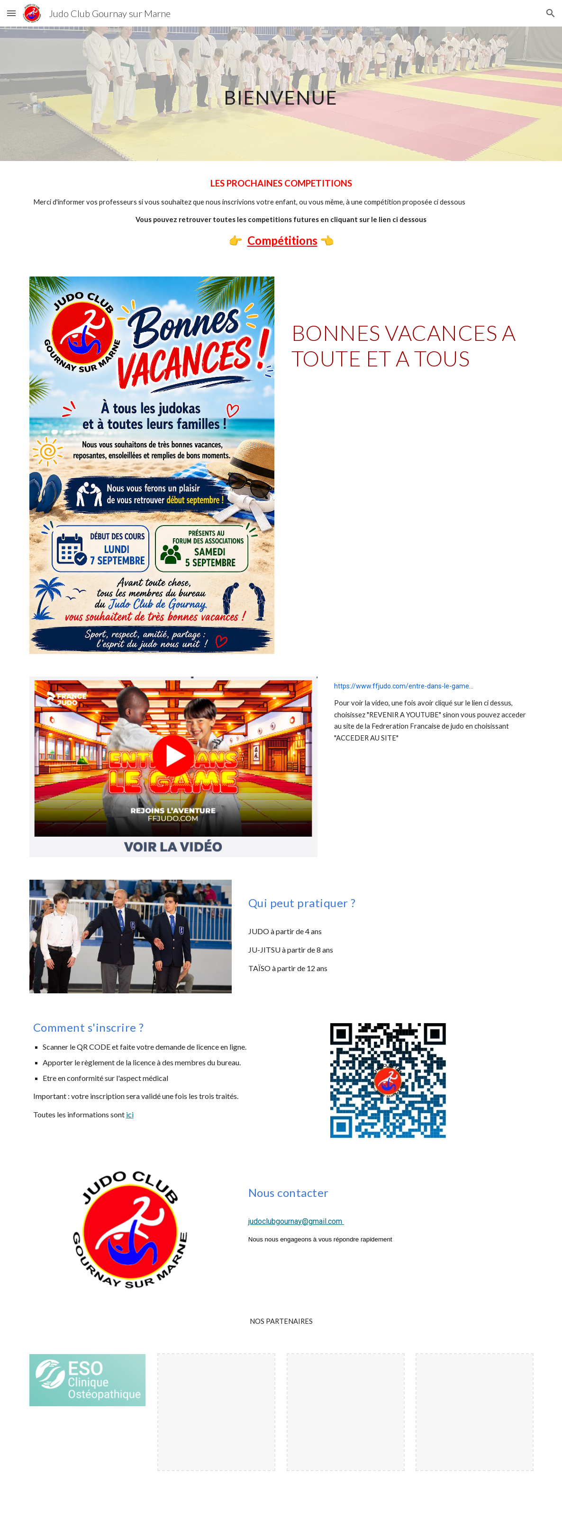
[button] (11, 13)
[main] (280, 93)
